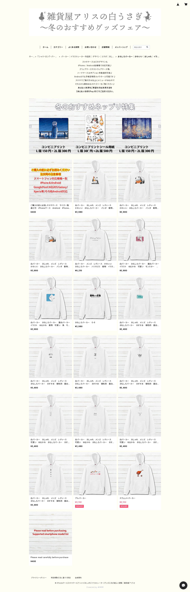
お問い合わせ (90, 47)
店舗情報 (106, 47)
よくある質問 (73, 47)
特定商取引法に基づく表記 (61, 578)
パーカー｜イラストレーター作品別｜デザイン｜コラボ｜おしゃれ (87, 56)
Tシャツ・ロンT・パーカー (47, 56)
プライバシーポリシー (39, 578)
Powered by (95, 587)
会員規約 (78, 578)
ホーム (45, 47)
